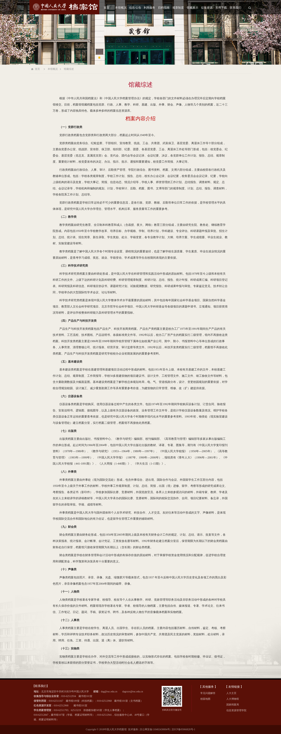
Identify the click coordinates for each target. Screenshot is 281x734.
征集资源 (207, 7)
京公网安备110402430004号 (155, 729)
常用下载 (221, 7)
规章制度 (178, 7)
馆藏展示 (192, 7)
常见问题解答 (207, 693)
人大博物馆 (232, 699)
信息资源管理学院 (236, 710)
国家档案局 (232, 704)
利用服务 (149, 7)
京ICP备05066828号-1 (183, 729)
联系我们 (235, 7)
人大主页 (231, 693)
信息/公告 (135, 7)
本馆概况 (121, 7)
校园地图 (205, 699)
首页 (106, 7)
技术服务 (133, 729)
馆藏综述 (69, 69)
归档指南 (164, 7)
